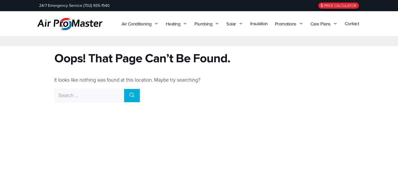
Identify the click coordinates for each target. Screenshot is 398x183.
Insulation (259, 23)
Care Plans (325, 23)
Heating (178, 23)
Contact (352, 23)
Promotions (290, 23)
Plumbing (208, 23)
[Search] (132, 95)
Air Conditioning (141, 23)
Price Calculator (338, 6)
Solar (236, 23)
